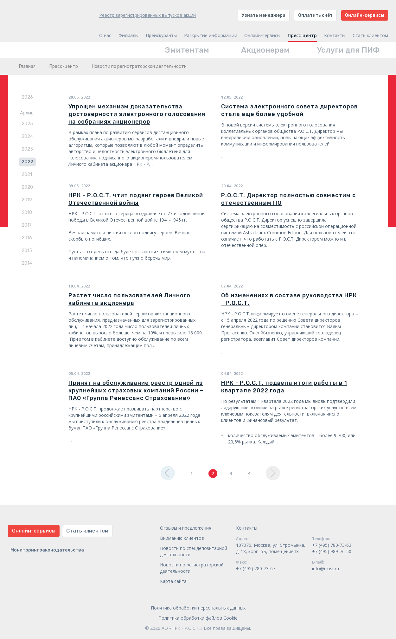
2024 (27, 136)
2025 (27, 123)
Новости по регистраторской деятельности (192, 568)
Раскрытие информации (210, 35)
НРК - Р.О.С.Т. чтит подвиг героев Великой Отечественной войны (135, 199)
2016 (27, 238)
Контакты (334, 35)
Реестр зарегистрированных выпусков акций (147, 15)
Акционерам (265, 50)
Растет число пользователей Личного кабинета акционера (129, 299)
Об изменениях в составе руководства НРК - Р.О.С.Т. (289, 299)
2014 (27, 263)
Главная (27, 66)
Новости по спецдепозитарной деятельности (193, 551)
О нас (105, 35)
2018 (27, 212)
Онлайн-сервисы (364, 15)
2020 (27, 187)
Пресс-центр (302, 35)
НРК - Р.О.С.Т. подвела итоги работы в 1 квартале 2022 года (284, 386)
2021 (27, 174)
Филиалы (128, 35)
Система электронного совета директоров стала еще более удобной (289, 110)
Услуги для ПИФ (348, 50)
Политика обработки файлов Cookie (198, 618)
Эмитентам (187, 50)
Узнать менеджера (263, 15)
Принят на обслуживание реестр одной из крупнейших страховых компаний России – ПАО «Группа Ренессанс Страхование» (135, 390)
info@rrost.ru (325, 568)
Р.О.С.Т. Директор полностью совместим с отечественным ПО (288, 199)
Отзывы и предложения (185, 528)
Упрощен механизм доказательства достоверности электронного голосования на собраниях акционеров (136, 114)
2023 (27, 149)
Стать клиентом (370, 35)
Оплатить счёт (315, 15)
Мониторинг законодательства (47, 550)
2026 (27, 97)
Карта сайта (173, 581)
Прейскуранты (161, 35)
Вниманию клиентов (182, 538)
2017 (27, 225)
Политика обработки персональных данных (198, 608)
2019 (27, 200)
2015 (27, 250)
